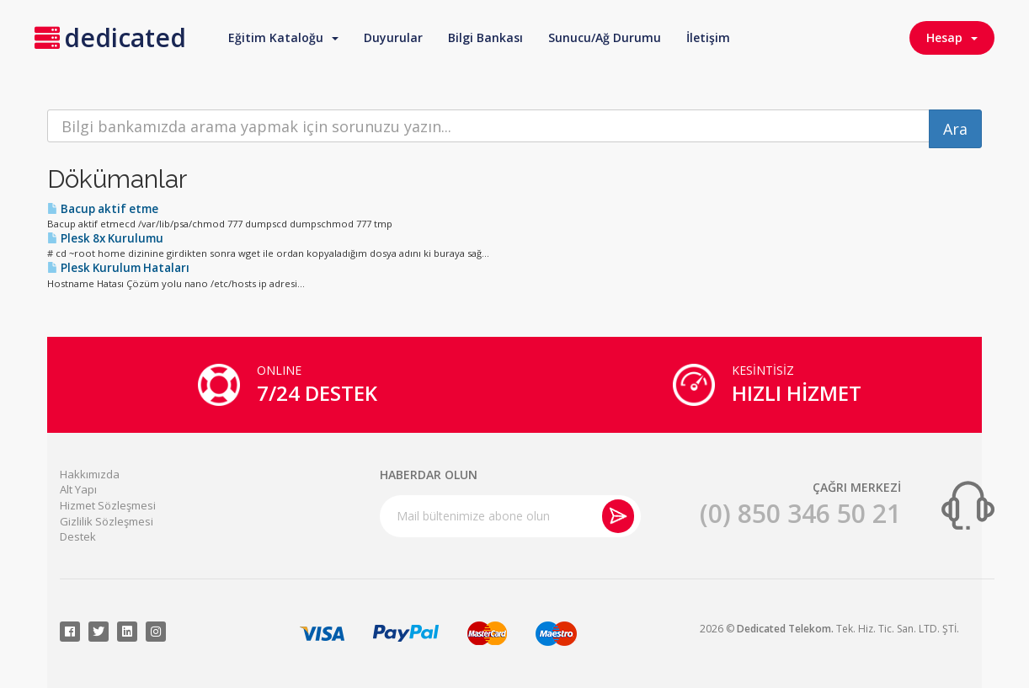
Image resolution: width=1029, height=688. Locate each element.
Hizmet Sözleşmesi (108, 505)
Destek (78, 536)
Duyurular (393, 37)
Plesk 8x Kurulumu (105, 238)
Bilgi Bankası (485, 37)
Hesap (952, 37)
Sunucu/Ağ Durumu (604, 37)
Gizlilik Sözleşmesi (106, 521)
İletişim (708, 37)
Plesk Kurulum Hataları (118, 267)
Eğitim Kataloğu (283, 37)
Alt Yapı (78, 489)
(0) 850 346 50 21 (800, 513)
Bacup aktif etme (102, 208)
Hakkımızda (90, 474)
